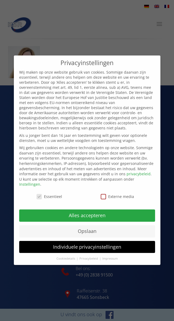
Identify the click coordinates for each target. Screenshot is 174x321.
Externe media (117, 190)
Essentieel (49, 190)
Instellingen (29, 178)
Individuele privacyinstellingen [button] (87, 241)
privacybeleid (139, 168)
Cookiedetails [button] (66, 253)
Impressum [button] (110, 253)
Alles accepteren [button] (87, 209)
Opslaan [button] (87, 225)
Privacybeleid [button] (89, 253)
